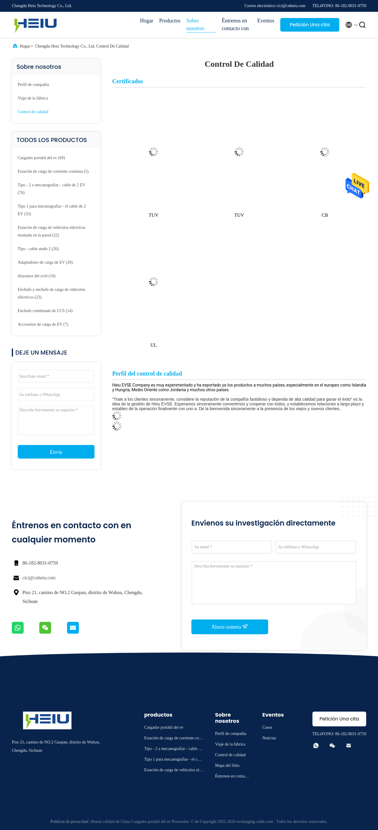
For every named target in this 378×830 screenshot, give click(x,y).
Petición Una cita (310, 24)
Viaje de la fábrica (33, 98)
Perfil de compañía (33, 84)
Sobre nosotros (195, 24)
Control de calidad (33, 112)
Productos (169, 21)
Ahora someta (229, 626)
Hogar (146, 21)
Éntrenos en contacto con (235, 24)
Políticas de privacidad (69, 821)
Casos (267, 727)
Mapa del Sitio (227, 765)
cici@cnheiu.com (39, 577)
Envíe (56, 452)
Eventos (265, 21)
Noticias (269, 738)
